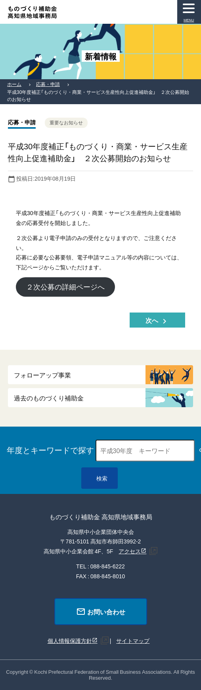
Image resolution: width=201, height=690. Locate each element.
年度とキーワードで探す (50, 450)
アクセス (130, 551)
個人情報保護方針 (70, 640)
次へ (157, 320)
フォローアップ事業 (42, 374)
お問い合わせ (100, 611)
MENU (189, 20)
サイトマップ (132, 640)
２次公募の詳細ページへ (65, 286)
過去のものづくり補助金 (49, 397)
